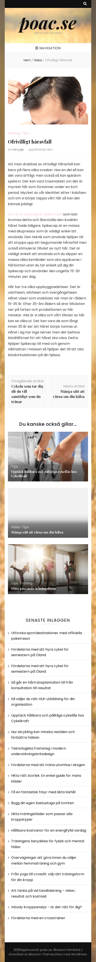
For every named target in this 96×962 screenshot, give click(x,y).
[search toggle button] (85, 4)
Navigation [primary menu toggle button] (48, 48)
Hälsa (13, 133)
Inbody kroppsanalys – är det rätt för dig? (46, 907)
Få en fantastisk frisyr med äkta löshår (43, 792)
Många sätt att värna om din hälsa (37, 532)
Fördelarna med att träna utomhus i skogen (48, 764)
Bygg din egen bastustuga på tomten (42, 803)
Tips (25, 133)
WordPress (79, 954)
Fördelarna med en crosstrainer (38, 918)
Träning (26, 583)
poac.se (48, 22)
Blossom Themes (42, 954)
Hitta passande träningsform (33, 588)
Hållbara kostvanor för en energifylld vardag (48, 830)
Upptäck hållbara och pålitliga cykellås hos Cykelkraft (44, 473)
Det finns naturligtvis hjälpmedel (35, 214)
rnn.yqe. (18, 149)
